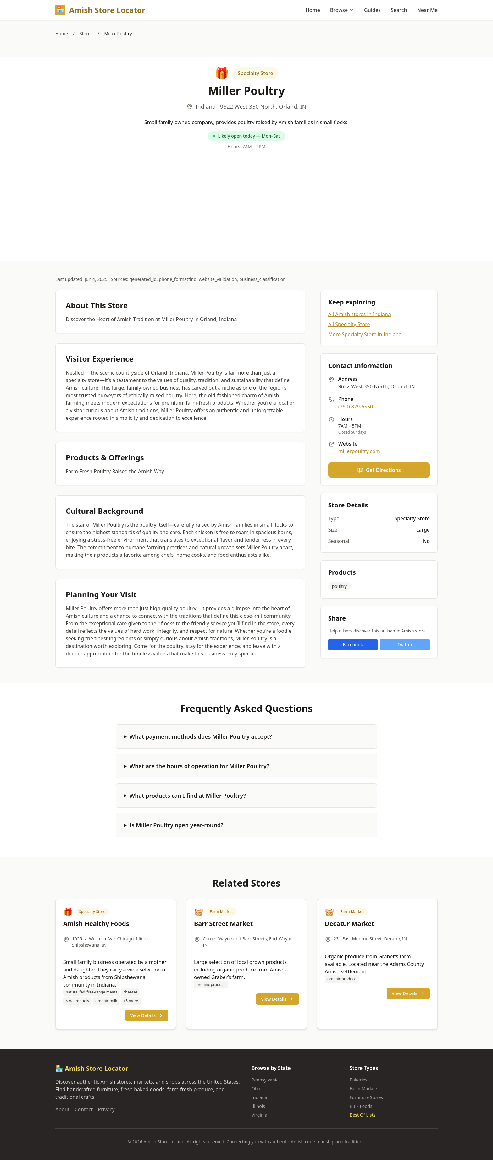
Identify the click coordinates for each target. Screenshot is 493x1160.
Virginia (259, 1115)
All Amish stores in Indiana (359, 314)
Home (313, 10)
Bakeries (358, 1080)
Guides (372, 10)
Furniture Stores (366, 1097)
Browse (342, 10)
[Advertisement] (246, 204)
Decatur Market (349, 923)
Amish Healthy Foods (96, 923)
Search (399, 10)
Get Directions (379, 470)
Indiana (205, 106)
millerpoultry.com (359, 451)
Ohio (257, 1089)
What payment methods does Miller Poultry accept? (201, 736)
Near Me (427, 10)
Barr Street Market (223, 923)
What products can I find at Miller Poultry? (188, 795)
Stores (86, 33)
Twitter (404, 645)
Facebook (353, 645)
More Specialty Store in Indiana (365, 334)
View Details (146, 1015)
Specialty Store (255, 73)
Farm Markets (364, 1089)
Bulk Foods (361, 1106)
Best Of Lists (363, 1115)
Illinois (258, 1106)
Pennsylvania (265, 1080)
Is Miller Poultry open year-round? (176, 825)
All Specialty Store (349, 324)
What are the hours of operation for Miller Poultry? (199, 766)
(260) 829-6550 (355, 406)
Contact (84, 1109)
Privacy (106, 1109)
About (62, 1109)
